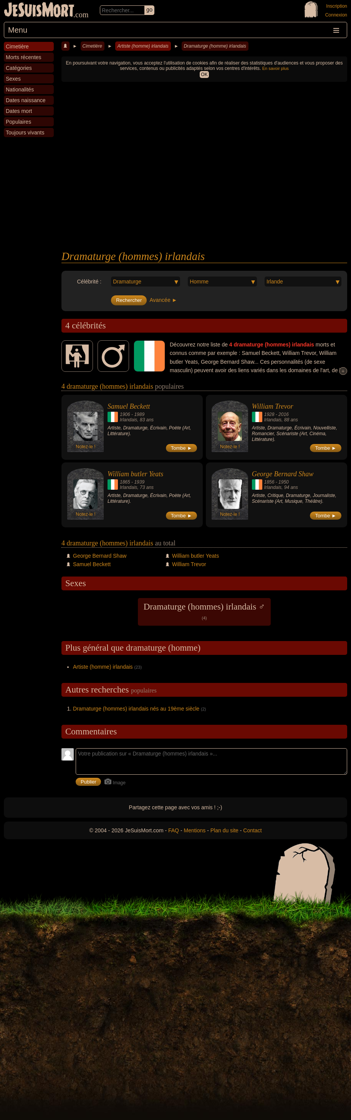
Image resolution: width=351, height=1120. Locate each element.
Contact (252, 830)
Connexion (336, 15)
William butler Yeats (135, 474)
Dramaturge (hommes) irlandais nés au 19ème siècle (136, 709)
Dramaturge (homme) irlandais (215, 46)
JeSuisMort (39, 11)
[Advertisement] (204, 192)
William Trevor (272, 406)
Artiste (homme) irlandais (142, 46)
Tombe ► (181, 448)
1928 (269, 414)
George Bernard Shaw (283, 474)
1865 (125, 482)
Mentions (194, 830)
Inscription (336, 6)
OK (204, 74)
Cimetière (92, 46)
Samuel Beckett (129, 406)
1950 (283, 482)
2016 (283, 414)
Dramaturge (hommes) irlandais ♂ (204, 611)
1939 (139, 482)
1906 (125, 414)
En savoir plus (275, 68)
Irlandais (128, 419)
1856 (269, 482)
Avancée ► (163, 300)
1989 (139, 414)
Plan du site (224, 830)
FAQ (173, 830)
